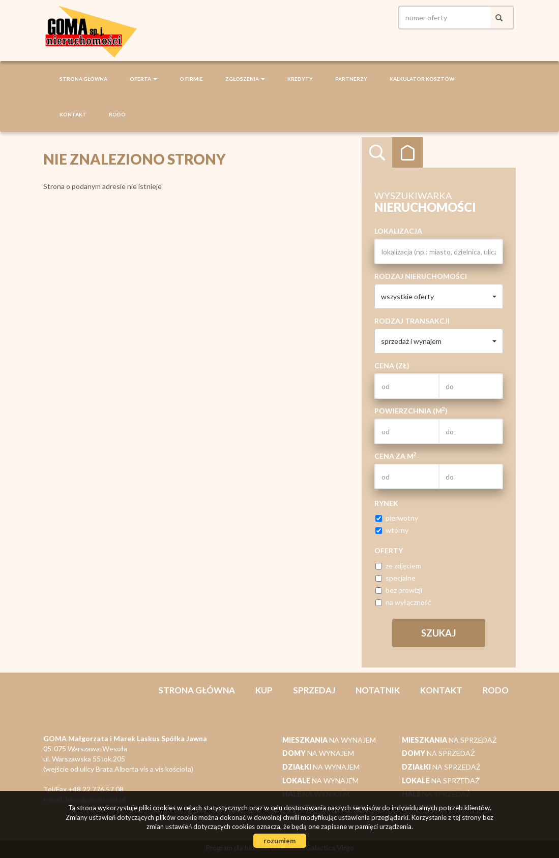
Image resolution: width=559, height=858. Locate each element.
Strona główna (83, 79)
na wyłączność (403, 602)
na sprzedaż (449, 740)
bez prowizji (398, 590)
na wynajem (329, 740)
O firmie (191, 79)
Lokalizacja (398, 231)
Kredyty (300, 79)
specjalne (395, 578)
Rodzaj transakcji (412, 320)
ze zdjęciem (398, 565)
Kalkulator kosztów (422, 79)
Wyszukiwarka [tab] (377, 152)
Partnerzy (351, 79)
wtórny (391, 530)
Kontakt (73, 114)
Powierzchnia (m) (411, 410)
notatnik (378, 690)
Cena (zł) (391, 365)
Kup (264, 690)
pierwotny (396, 518)
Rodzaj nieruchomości (420, 276)
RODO (117, 114)
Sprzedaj (314, 690)
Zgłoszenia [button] (245, 79)
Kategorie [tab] (407, 152)
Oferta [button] (143, 79)
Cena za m (395, 455)
